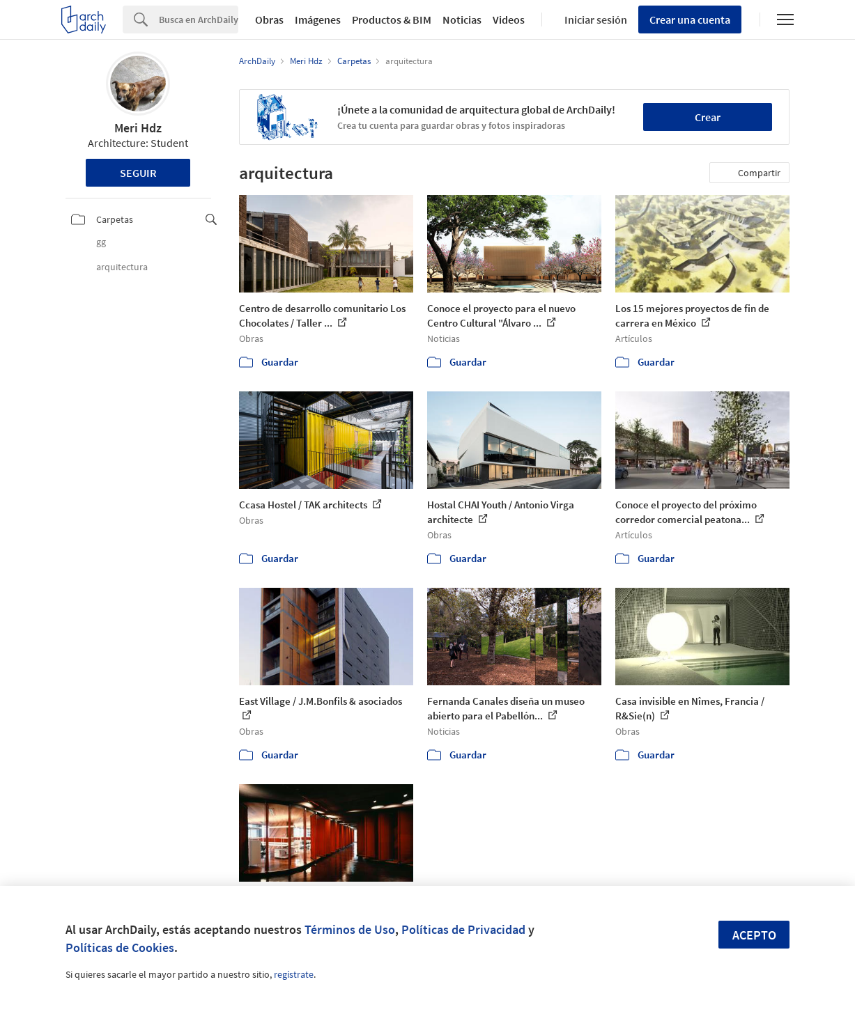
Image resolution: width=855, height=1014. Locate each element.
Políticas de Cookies (120, 947)
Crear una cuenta (689, 19)
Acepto (754, 935)
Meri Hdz (138, 128)
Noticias (462, 19)
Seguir (138, 173)
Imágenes (318, 19)
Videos (509, 19)
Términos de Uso (350, 929)
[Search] (198, 19)
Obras (269, 19)
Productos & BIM (391, 19)
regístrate (294, 974)
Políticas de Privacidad (463, 929)
